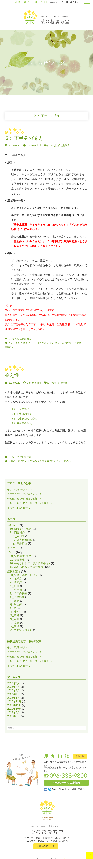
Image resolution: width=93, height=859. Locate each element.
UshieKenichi (34, 145)
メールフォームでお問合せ (66, 782)
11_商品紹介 (17, 532)
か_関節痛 (16, 582)
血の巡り (79, 343)
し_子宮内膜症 (18, 593)
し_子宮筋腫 (17, 597)
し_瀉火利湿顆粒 (22, 539)
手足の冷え (67, 461)
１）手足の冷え (20, 409)
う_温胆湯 (18, 536)
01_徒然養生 (17, 559)
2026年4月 (13, 687)
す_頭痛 (14, 600)
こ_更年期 (16, 589)
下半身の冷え (42, 343)
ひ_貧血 (14, 619)
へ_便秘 (14, 626)
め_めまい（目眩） (21, 630)
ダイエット (13, 548)
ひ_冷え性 (52, 145)
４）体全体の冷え (21, 423)
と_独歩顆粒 (19, 543)
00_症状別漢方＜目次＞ (24, 575)
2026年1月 (13, 697)
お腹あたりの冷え (18, 461)
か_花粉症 (16, 578)
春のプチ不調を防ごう (18, 508)
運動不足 (9, 347)
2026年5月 (13, 683)
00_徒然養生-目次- (21, 556)
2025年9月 (13, 712)
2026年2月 (13, 694)
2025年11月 (14, 705)
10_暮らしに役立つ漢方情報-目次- (30, 563)
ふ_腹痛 (14, 622)
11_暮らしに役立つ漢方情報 (26, 567)
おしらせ (12, 525)
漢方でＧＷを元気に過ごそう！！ (24, 494)
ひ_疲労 (14, 615)
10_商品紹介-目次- (21, 529)
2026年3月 (13, 690)
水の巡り (69, 343)
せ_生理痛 (16, 604)
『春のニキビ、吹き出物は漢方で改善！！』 (30, 503)
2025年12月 (14, 701)
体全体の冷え (49, 461)
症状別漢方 (64, 145)
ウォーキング (15, 343)
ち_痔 (13, 608)
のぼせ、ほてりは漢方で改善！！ (24, 498)
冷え (52, 343)
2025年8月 (13, 716)
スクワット (28, 343)
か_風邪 (14, 586)
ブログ (11, 552)
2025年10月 (14, 708)
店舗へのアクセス (45, 846)
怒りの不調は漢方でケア (19, 489)
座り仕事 (59, 343)
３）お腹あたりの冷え (24, 418)
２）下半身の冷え (21, 413)
